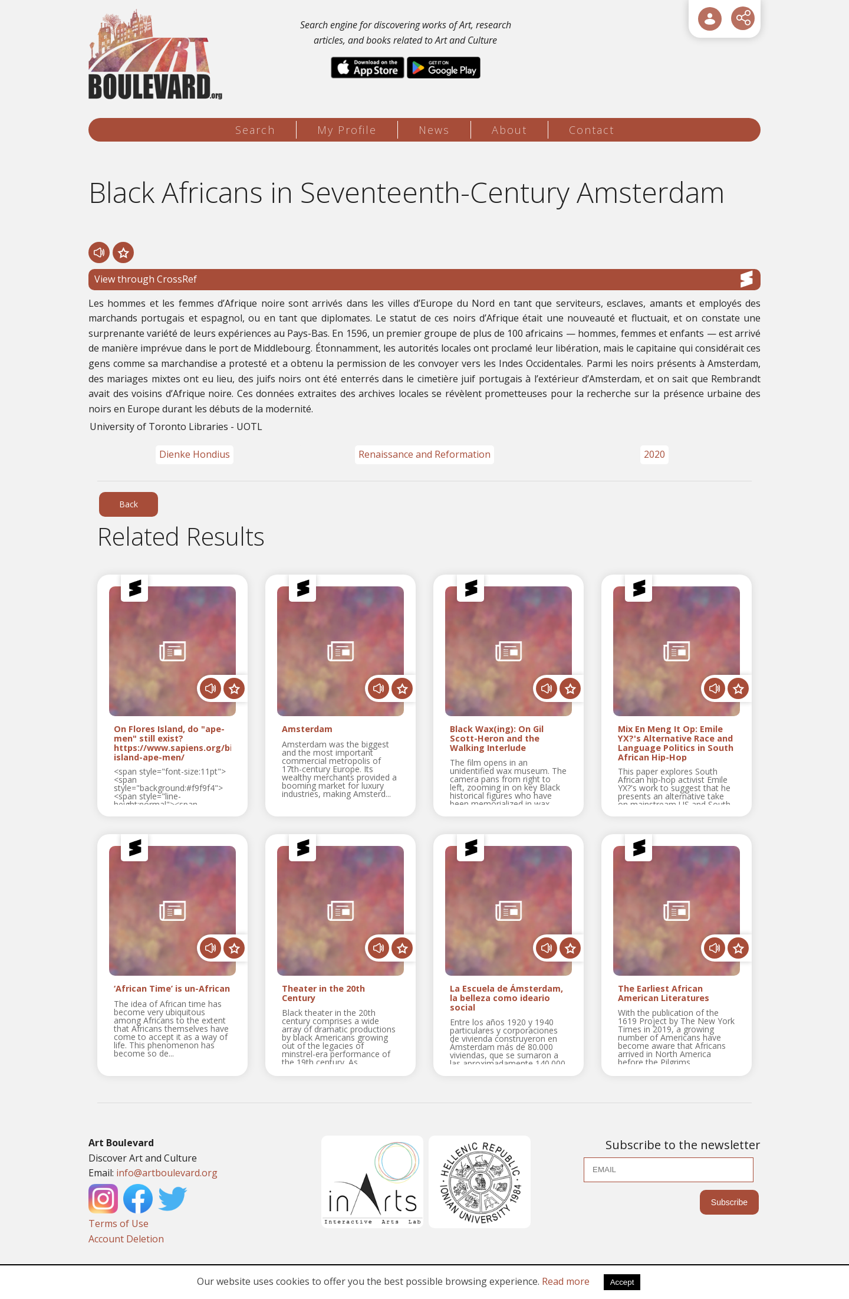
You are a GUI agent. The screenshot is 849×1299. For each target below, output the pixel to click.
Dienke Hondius (194, 454)
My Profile (347, 130)
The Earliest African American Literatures (663, 993)
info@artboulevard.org (167, 1172)
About (509, 130)
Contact (591, 130)
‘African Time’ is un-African (172, 989)
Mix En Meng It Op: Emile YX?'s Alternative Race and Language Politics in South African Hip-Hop (675, 743)
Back (128, 504)
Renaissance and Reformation (424, 454)
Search (255, 130)
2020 (654, 454)
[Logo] (157, 54)
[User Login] (710, 19)
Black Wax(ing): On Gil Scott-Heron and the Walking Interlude (497, 738)
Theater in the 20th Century (323, 993)
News (434, 130)
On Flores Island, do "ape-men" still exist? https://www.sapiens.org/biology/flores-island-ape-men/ (172, 743)
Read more (566, 1281)
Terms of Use (118, 1223)
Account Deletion (126, 1238)
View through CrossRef (424, 279)
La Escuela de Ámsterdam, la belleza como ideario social (506, 998)
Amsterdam (307, 729)
